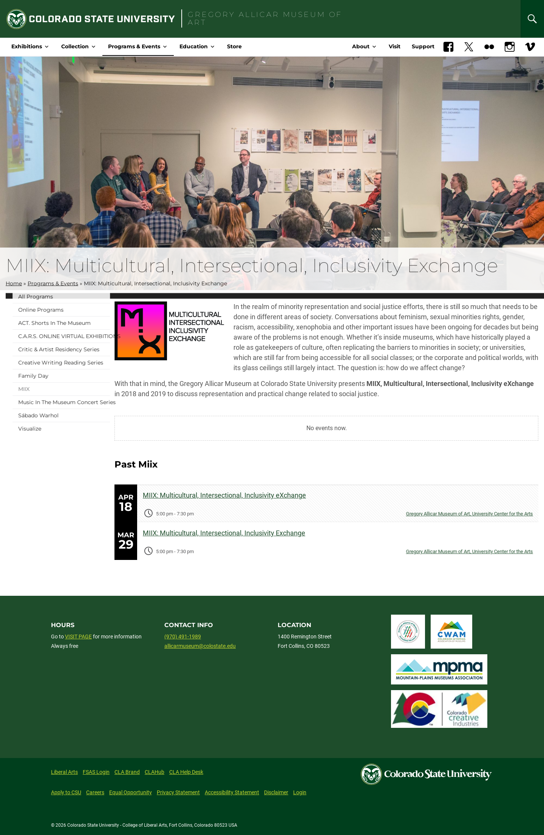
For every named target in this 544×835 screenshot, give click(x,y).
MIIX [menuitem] (49, 389)
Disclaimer (276, 792)
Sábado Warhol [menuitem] (63, 415)
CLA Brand (127, 772)
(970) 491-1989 (182, 637)
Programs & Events (134, 46)
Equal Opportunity (130, 792)
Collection (75, 46)
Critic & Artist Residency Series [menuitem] (84, 349)
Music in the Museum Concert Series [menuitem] (89, 402)
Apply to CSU (66, 792)
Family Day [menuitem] (58, 375)
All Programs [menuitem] (60, 296)
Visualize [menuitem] (54, 428)
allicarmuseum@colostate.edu (200, 646)
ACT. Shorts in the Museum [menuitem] (79, 323)
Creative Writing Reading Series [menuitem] (85, 362)
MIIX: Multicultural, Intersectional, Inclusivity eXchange (224, 495)
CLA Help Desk (186, 772)
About (360, 46)
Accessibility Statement (232, 792)
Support (423, 46)
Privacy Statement (178, 792)
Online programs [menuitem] (66, 309)
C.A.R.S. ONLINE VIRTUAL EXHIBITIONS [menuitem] (89, 336)
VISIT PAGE (78, 637)
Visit (394, 46)
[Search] (532, 19)
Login (299, 792)
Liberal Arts (64, 772)
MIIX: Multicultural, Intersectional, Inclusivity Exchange (224, 533)
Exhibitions (26, 46)
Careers (95, 792)
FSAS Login (96, 772)
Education (193, 46)
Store (234, 46)
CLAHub (154, 772)
